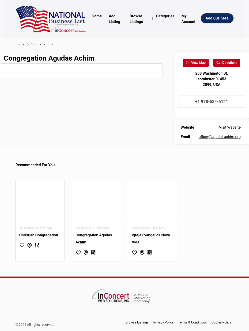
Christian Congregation (38, 235)
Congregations (42, 44)
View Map (196, 63)
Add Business (217, 18)
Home (19, 44)
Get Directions (226, 63)
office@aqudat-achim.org (220, 137)
